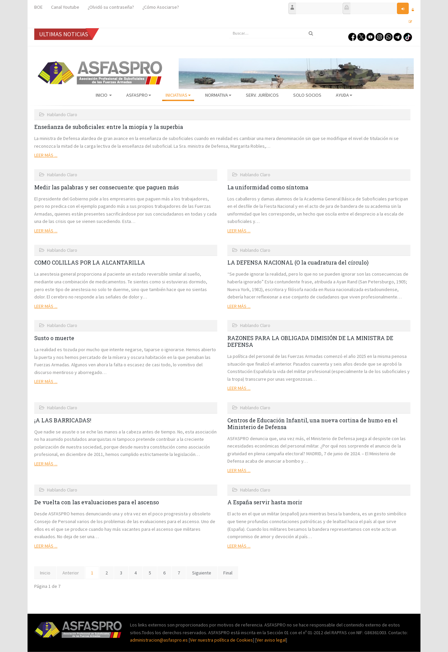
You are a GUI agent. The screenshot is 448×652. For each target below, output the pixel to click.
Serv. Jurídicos (262, 95)
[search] (272, 33)
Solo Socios (307, 95)
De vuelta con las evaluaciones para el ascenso (96, 502)
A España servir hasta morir (264, 502)
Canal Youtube (65, 7)
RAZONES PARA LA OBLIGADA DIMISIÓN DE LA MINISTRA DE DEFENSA (310, 341)
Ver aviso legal (271, 640)
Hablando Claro (62, 114)
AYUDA (344, 95)
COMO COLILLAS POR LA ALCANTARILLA (89, 262)
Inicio (104, 95)
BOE (38, 7)
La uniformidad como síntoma (267, 187)
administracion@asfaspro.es (159, 640)
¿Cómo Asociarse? (160, 7)
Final (227, 573)
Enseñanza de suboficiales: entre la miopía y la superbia (108, 126)
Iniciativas (178, 95)
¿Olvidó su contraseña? (111, 7)
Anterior (70, 573)
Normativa (218, 95)
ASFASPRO (138, 95)
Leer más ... (45, 155)
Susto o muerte (54, 337)
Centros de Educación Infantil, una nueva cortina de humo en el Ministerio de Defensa (312, 423)
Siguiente (201, 573)
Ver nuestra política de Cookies (221, 640)
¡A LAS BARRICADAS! (62, 420)
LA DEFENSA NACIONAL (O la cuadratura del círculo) (297, 262)
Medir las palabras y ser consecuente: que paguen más (106, 187)
